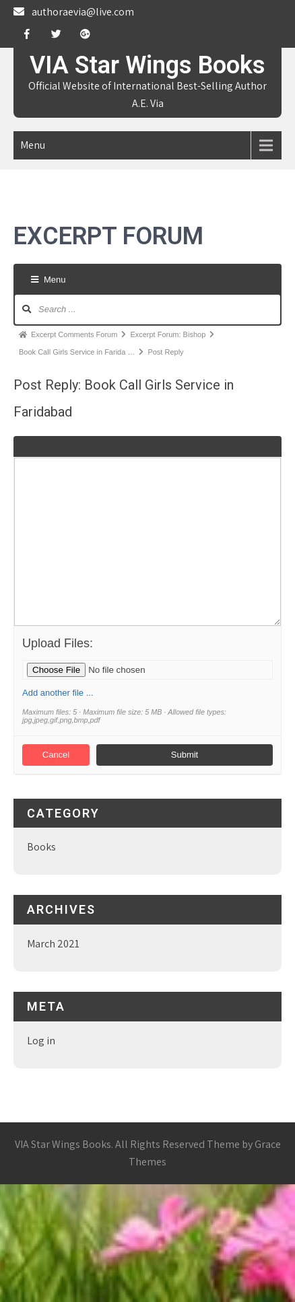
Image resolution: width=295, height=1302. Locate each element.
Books (41, 847)
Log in (41, 1041)
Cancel (55, 755)
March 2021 (53, 944)
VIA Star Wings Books (147, 65)
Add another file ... (58, 693)
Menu (32, 145)
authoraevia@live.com (83, 12)
